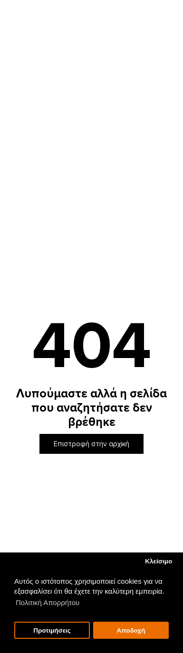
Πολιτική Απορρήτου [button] (47, 602)
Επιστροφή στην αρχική (91, 444)
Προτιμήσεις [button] (52, 630)
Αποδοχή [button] (130, 630)
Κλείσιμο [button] (158, 561)
